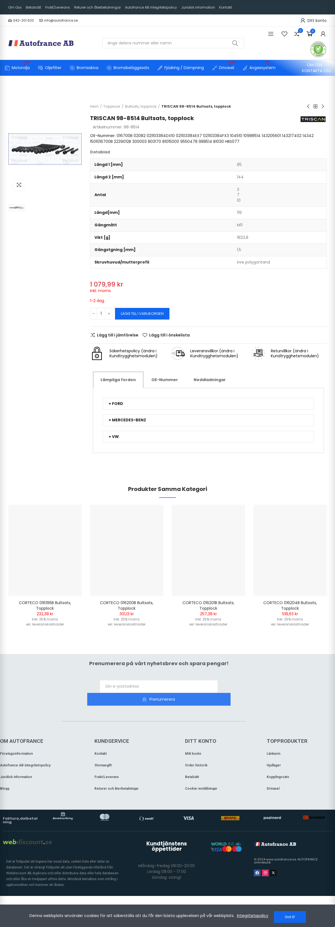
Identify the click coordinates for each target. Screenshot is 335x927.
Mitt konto (193, 741)
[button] (21, 20)
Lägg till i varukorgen (142, 313)
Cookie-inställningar (201, 776)
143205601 (271, 135)
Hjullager (274, 752)
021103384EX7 (189, 135)
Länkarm (273, 741)
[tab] (118, 379)
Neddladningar (210, 380)
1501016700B (134, 141)
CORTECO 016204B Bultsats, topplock (290, 605)
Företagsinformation (16, 741)
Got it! (290, 917)
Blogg (4, 776)
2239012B (155, 141)
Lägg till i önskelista (169, 335)
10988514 (252, 135)
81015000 (203, 141)
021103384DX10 (161, 135)
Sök (235, 43)
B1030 (251, 141)
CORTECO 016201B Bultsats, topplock (208, 605)
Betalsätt (192, 764)
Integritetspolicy (252, 917)
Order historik (196, 752)
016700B (124, 135)
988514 (238, 141)
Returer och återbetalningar (116, 776)
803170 (187, 141)
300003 (172, 141)
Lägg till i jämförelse (117, 335)
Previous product (308, 106)
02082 (140, 135)
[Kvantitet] (101, 314)
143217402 (99, 141)
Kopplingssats (278, 764)
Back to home (315, 106)
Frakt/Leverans (106, 764)
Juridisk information (16, 764)
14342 (116, 141)
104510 (236, 135)
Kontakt (100, 741)
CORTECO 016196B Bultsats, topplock (45, 605)
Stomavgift (103, 752)
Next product (322, 106)
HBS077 (265, 141)
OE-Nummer (164, 380)
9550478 (221, 141)
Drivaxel (273, 776)
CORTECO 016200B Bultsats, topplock (126, 605)
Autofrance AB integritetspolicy (25, 752)
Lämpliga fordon (118, 380)
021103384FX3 (216, 135)
